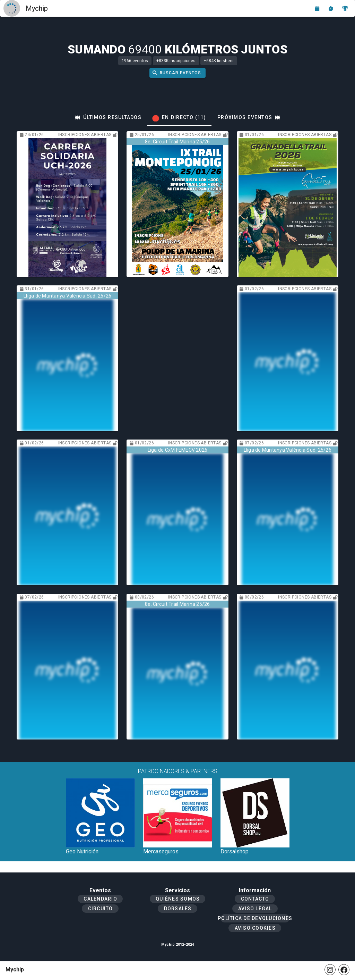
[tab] (108, 117)
